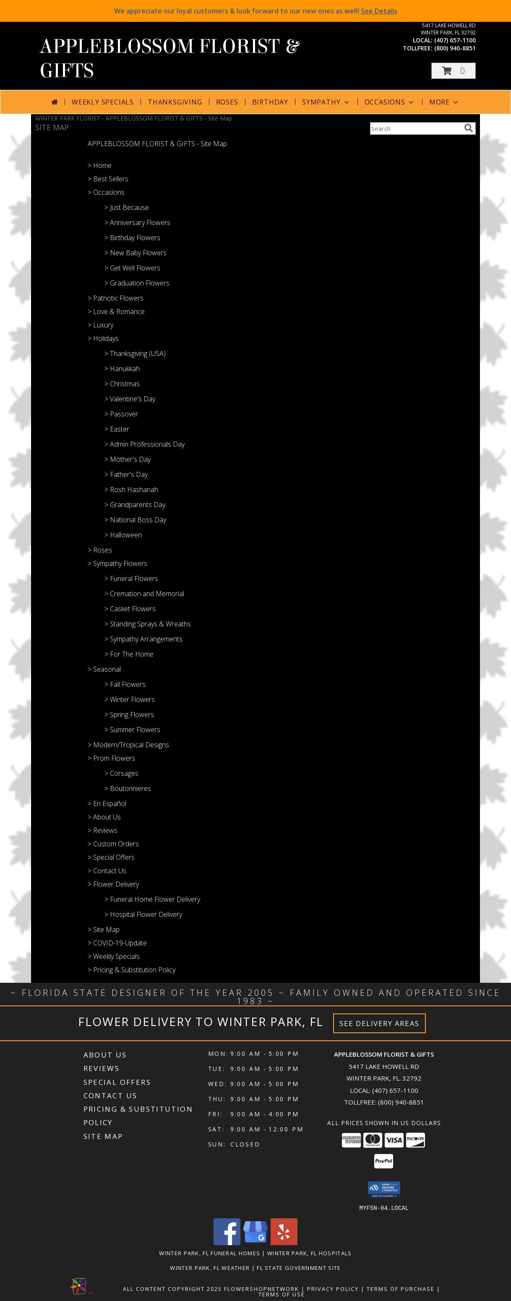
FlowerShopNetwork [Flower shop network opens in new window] (261, 1288)
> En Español (107, 803)
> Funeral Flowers (131, 578)
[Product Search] (415, 128)
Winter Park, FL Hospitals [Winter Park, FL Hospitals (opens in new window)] (309, 1252)
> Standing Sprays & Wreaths (147, 623)
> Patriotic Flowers (115, 298)
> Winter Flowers (129, 699)
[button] (453, 71)
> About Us (104, 817)
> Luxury (100, 325)
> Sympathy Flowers (117, 563)
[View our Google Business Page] (255, 1242)
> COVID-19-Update (117, 943)
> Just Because (126, 207)
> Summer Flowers (132, 729)
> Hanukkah (122, 368)
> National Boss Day (135, 519)
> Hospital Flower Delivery (143, 914)
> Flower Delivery (113, 884)
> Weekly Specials (114, 956)
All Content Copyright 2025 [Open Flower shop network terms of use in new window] (172, 1288)
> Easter (116, 429)
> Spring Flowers (129, 714)
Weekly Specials (103, 102)
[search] (468, 128)
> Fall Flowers (125, 684)
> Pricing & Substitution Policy (131, 969)
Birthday (270, 102)
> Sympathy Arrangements (143, 639)
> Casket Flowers (130, 608)
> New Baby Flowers (135, 252)
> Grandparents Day (134, 504)
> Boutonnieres (127, 788)
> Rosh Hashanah (131, 489)
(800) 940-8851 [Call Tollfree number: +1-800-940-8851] (401, 1102)
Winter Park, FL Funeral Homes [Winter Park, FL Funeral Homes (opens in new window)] (209, 1252)
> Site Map (104, 929)
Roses (227, 102)
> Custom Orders (113, 843)
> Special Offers (111, 857)
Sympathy (326, 102)
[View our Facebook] (227, 1242)
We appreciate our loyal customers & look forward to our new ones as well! (255, 11)
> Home (100, 165)
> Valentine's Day (129, 398)
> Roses (100, 550)
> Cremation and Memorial (144, 593)
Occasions (390, 102)
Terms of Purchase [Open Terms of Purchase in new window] (401, 1288)
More (444, 102)
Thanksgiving (175, 102)
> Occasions (106, 192)
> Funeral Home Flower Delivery (152, 899)
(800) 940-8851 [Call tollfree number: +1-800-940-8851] (455, 48)
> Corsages (121, 773)
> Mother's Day (127, 459)
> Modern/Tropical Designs (128, 744)
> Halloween (123, 534)
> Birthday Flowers (132, 237)
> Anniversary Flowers (137, 222)
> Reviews (102, 830)
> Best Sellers (108, 178)
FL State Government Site (299, 1267)
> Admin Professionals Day (144, 444)
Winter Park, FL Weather (210, 1267)
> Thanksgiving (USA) (135, 353)
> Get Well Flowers (132, 267)
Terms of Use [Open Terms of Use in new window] (281, 1294)
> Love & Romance (116, 311)
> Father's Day (126, 474)
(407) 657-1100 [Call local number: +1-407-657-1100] (455, 40)
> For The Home (129, 654)
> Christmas (122, 383)
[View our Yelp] (284, 1242)
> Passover (121, 414)
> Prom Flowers (111, 758)
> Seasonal (104, 669)
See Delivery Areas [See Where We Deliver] (379, 1023)
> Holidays (103, 338)
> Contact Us (107, 870)
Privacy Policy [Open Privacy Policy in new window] (333, 1288)
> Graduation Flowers (136, 283)
